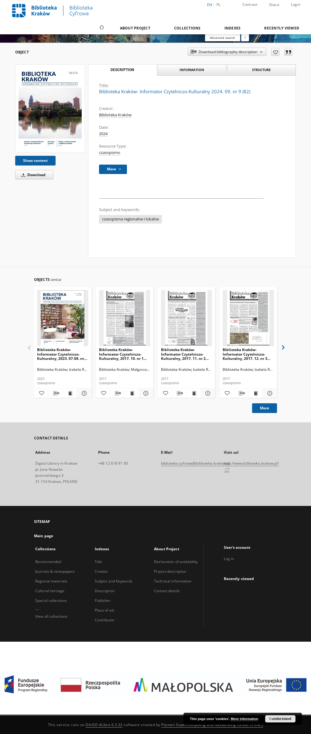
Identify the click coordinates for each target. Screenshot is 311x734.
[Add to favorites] (275, 52)
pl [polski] (219, 5)
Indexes (232, 28)
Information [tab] (191, 69)
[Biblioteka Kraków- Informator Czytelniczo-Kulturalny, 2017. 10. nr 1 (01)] (124, 318)
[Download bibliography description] (55, 393)
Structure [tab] (261, 69)
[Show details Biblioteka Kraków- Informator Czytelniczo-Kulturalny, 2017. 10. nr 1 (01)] (145, 393)
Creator (101, 571)
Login (295, 4)
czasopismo (109, 152)
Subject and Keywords (113, 581)
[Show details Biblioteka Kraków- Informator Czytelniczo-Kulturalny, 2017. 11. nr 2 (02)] (207, 393)
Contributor (104, 620)
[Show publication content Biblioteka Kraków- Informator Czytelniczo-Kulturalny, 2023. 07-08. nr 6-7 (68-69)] (70, 393)
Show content (35, 160)
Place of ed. (104, 610)
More (264, 408)
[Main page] (101, 28)
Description (104, 590)
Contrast (250, 4)
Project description (170, 571)
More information (244, 719)
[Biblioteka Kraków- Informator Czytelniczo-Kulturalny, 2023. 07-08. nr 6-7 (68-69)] (62, 318)
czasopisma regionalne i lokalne (130, 219)
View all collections (51, 616)
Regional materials (51, 581)
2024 (103, 133)
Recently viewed (281, 28)
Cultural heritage (49, 590)
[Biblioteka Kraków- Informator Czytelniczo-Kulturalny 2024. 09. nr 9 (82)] (50, 108)
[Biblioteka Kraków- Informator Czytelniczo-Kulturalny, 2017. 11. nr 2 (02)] (186, 318)
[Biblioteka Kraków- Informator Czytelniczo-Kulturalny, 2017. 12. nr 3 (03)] (248, 318)
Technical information (173, 581)
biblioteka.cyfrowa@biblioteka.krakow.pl (195, 463)
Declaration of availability (176, 561)
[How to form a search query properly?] (245, 37)
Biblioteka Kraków (115, 115)
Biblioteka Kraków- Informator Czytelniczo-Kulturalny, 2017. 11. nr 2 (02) (183, 354)
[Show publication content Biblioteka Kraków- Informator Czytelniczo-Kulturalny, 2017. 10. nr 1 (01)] (132, 393)
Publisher (103, 600)
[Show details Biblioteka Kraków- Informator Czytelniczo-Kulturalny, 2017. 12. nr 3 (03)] (269, 393)
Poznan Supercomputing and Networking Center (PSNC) (212, 724)
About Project (135, 28)
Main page (43, 535)
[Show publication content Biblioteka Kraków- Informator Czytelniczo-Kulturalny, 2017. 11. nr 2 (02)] (193, 393)
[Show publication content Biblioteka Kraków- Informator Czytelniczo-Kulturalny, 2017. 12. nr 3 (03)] (255, 393)
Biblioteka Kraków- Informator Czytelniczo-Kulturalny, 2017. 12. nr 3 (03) (245, 354)
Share (274, 4)
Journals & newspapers (55, 571)
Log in (229, 558)
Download (32, 174)
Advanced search (222, 38)
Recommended (48, 561)
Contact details (167, 590)
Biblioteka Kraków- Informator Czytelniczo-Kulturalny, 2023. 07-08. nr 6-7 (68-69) (60, 354)
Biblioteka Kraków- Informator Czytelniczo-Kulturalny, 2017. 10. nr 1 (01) (121, 354)
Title (98, 561)
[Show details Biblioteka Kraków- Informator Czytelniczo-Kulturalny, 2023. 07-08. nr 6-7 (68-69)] (83, 393)
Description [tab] (122, 70)
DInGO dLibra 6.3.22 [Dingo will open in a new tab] (104, 724)
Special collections (51, 600)
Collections (187, 28)
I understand (280, 719)
